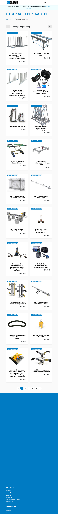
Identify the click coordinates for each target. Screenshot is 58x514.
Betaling (8, 495)
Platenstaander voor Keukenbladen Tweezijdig (41, 128)
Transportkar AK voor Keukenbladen (17, 162)
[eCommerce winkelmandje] (45, 2)
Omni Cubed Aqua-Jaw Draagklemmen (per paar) (17, 302)
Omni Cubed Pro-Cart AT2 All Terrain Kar (17, 230)
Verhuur (8, 513)
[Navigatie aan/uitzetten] (50, 2)
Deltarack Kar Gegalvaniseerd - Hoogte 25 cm (41, 162)
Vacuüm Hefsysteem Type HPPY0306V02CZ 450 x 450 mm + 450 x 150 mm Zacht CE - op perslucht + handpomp (17, 373)
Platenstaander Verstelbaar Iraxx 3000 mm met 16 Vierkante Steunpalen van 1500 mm (17, 56)
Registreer (9, 497)
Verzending (9, 493)
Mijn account (9, 501)
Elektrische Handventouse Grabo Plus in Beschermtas (41, 265)
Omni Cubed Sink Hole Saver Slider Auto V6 (41, 302)
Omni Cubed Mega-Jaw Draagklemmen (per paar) (41, 370)
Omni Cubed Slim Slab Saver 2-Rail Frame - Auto (17, 197)
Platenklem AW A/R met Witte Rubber (41, 336)
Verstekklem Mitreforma (17, 126)
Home (8, 19)
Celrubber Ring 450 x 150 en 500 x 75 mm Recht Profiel (17, 336)
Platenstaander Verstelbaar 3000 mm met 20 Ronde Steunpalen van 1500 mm (17, 92)
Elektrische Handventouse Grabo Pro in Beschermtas (41, 91)
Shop (13, 19)
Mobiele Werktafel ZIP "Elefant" (41, 54)
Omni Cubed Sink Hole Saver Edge (41, 197)
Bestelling (9, 491)
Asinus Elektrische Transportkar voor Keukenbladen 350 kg (41, 230)
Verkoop (8, 510)
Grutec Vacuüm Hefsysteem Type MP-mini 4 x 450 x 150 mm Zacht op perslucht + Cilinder (17, 267)
